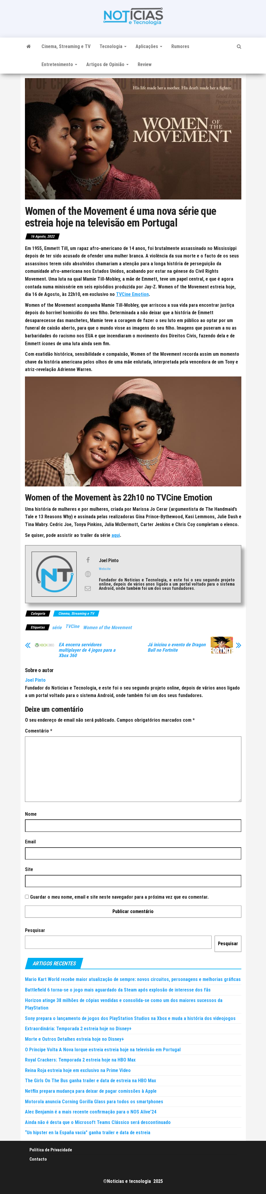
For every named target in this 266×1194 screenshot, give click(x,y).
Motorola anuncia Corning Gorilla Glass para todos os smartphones (94, 1101)
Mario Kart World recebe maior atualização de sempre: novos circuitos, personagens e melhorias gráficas (133, 979)
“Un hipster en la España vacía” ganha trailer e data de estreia (87, 1132)
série (57, 627)
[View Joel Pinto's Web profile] (88, 574)
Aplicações (149, 46)
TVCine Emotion (132, 294)
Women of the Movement (107, 627)
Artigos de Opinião (107, 64)
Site (29, 869)
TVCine (72, 626)
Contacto (38, 1159)
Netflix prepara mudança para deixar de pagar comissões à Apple (91, 1091)
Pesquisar (35, 930)
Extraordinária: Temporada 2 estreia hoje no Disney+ (78, 1028)
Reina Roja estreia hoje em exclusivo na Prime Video (78, 1070)
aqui (116, 535)
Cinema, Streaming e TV (65, 46)
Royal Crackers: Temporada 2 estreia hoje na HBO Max (80, 1060)
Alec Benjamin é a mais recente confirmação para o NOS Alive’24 (90, 1112)
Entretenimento (59, 64)
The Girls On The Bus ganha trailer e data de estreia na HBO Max (90, 1080)
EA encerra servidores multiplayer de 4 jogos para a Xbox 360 (87, 650)
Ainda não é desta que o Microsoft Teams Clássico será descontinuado (98, 1122)
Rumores (180, 46)
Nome (31, 814)
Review (144, 64)
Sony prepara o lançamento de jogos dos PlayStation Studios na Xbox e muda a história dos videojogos (130, 1018)
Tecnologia (113, 46)
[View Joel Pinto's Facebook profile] (88, 560)
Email (30, 842)
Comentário (38, 731)
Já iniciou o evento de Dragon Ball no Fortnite (177, 647)
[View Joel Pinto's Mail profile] (88, 588)
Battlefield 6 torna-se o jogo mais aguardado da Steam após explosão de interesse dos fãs (118, 990)
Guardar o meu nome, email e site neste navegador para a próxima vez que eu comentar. (119, 897)
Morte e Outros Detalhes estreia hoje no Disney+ (74, 1039)
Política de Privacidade (50, 1149)
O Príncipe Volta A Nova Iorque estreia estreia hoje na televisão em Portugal (103, 1049)
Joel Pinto (35, 680)
